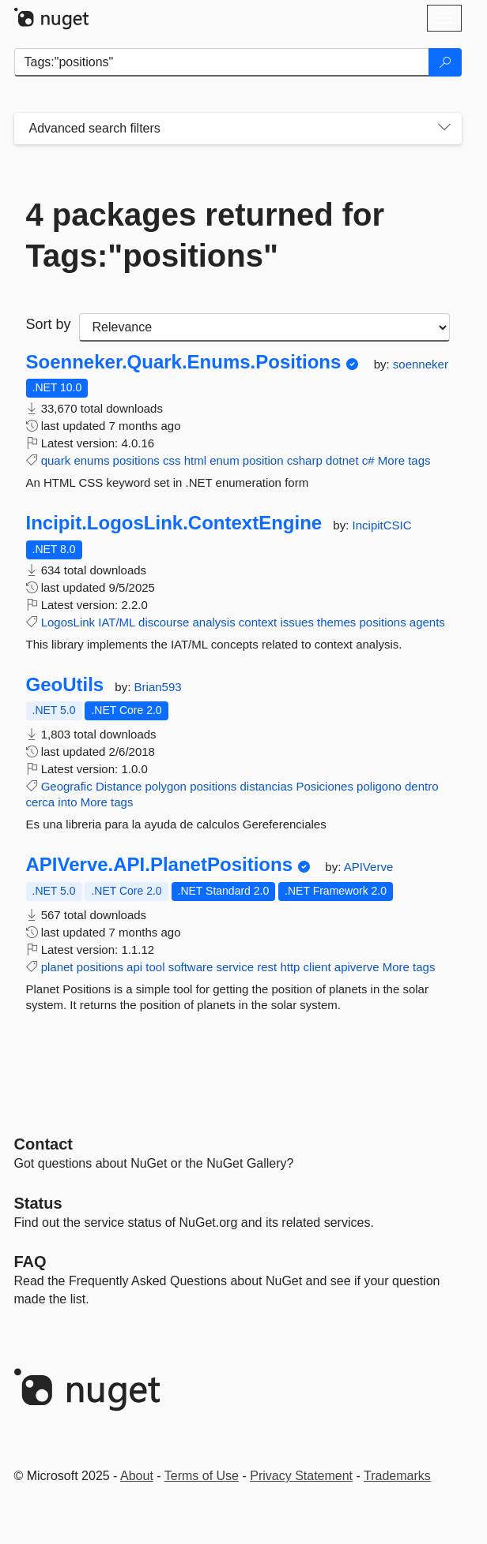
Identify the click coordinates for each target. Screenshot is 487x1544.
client (317, 967)
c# (368, 460)
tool (154, 967)
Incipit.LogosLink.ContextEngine (174, 523)
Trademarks (397, 1475)
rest (267, 967)
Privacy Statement (301, 1475)
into (67, 802)
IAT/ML (116, 622)
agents (427, 622)
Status (38, 1203)
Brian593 (158, 686)
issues (297, 622)
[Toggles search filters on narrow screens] (444, 128)
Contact (43, 1144)
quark (56, 460)
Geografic (66, 786)
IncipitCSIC (382, 525)
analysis (213, 622)
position (263, 460)
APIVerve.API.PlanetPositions (159, 864)
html (195, 460)
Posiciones (324, 786)
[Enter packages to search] (221, 62)
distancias (266, 786)
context (258, 622)
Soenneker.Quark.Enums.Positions (184, 362)
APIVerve (369, 866)
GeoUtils (65, 684)
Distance (119, 786)
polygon (166, 786)
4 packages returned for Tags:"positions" (205, 235)
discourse (163, 622)
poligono (379, 786)
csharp (305, 460)
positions (136, 460)
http (290, 967)
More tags (404, 460)
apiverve (356, 967)
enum (225, 460)
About (136, 1475)
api (134, 967)
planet (57, 967)
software (190, 967)
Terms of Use (201, 1475)
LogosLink (68, 622)
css (172, 460)
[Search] (445, 62)
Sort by (48, 324)
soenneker (420, 364)
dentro (422, 786)
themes (336, 622)
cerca (40, 802)
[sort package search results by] (264, 327)
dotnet (342, 460)
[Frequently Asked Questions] (30, 1261)
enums (91, 460)
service (236, 967)
